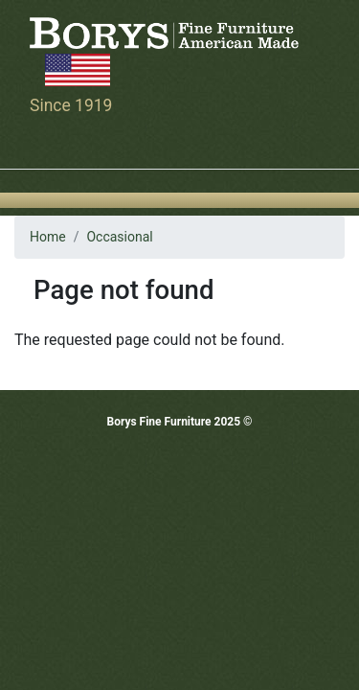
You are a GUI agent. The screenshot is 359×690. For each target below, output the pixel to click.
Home (48, 236)
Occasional (119, 236)
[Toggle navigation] (42, 142)
